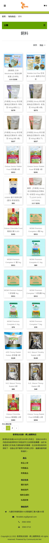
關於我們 (24, 485)
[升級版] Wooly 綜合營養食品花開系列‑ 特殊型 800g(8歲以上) (13, 104)
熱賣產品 (24, 473)
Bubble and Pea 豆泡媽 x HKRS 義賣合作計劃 (36, 76)
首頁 (4, 16)
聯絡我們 (24, 490)
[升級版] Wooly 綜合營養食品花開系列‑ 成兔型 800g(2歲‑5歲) (13, 135)
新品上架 (24, 463)
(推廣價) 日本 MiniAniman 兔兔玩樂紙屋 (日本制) (13, 74)
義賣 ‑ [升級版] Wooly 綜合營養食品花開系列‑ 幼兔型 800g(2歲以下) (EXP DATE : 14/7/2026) (36, 194)
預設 (42, 45)
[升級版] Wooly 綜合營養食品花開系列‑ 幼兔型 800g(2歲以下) (36, 135)
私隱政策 (24, 500)
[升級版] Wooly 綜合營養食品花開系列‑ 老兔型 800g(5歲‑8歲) (36, 104)
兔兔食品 (12, 16)
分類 (6, 25)
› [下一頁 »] (16, 428)
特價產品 (24, 468)
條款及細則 (24, 495)
